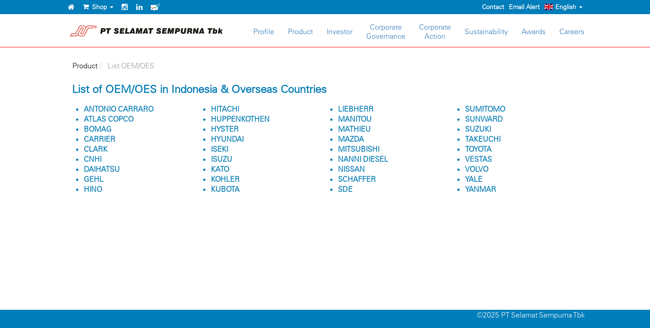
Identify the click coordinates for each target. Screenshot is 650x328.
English (563, 7)
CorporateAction (435, 31)
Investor (340, 31)
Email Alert (524, 7)
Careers (571, 31)
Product (300, 31)
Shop (98, 7)
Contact (493, 7)
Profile (263, 31)
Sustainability (486, 31)
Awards (534, 31)
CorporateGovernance (385, 31)
